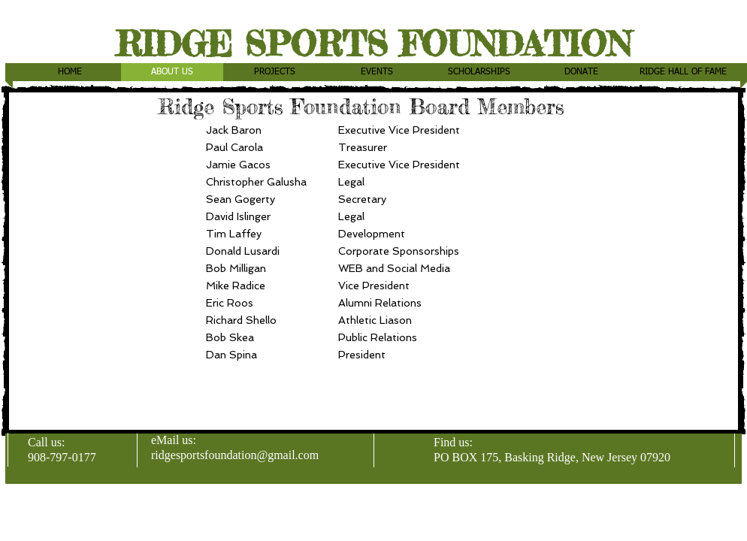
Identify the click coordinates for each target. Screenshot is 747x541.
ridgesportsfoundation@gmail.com (235, 455)
